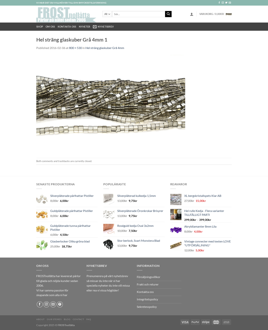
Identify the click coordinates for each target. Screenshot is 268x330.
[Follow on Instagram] (223, 2)
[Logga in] (192, 14)
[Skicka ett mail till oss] (230, 2)
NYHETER (84, 26)
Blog (67, 319)
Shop (39, 26)
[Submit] (168, 14)
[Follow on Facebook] (219, 2)
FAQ (88, 319)
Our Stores (54, 319)
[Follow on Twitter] (226, 2)
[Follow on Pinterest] (60, 304)
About (40, 319)
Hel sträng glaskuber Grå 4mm (104, 48)
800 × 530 (75, 48)
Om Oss (50, 26)
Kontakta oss (67, 26)
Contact (78, 319)
